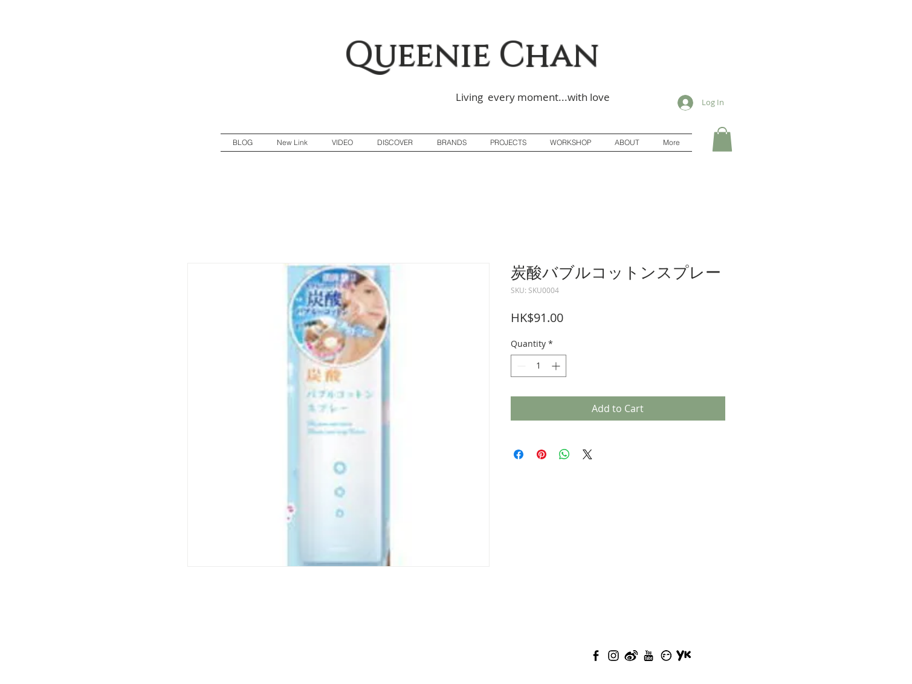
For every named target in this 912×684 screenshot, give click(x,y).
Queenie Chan (472, 56)
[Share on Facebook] (518, 454)
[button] (722, 139)
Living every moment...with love (533, 97)
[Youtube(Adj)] (648, 655)
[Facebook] (595, 655)
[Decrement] (520, 365)
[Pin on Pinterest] (541, 454)
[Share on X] (587, 454)
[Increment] (556, 365)
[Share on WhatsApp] (564, 454)
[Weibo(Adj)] (631, 655)
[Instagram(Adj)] (613, 655)
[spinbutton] (538, 365)
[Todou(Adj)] (666, 655)
